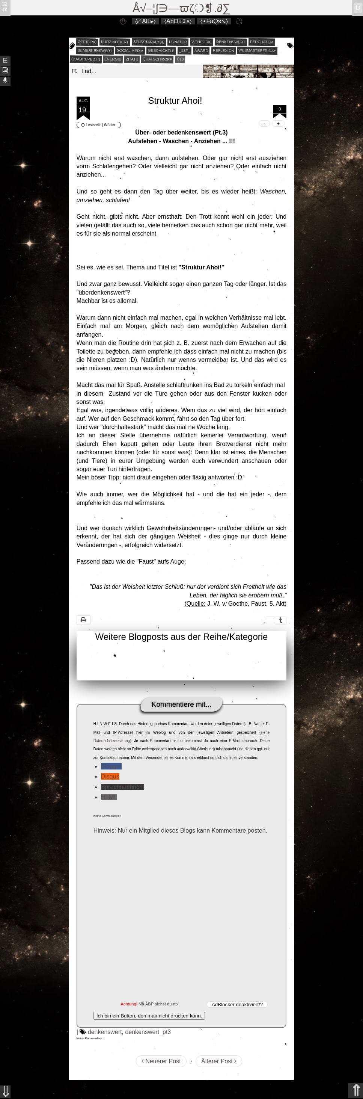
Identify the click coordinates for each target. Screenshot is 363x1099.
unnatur (178, 42)
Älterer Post (218, 1061)
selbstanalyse (148, 41)
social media (130, 50)
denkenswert (231, 41)
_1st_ (184, 50)
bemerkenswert (95, 50)
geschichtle (161, 50)
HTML (109, 797)
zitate (132, 59)
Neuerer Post (161, 1061)
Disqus (110, 776)
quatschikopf (157, 59)
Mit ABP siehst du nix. (159, 1004)
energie (112, 59)
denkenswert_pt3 (148, 1032)
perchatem (261, 41)
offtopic (87, 42)
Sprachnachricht (123, 787)
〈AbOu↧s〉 (177, 21)
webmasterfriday (257, 50)
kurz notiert (115, 41)
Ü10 (180, 59)
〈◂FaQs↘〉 (214, 21)
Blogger (111, 766)
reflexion (223, 50)
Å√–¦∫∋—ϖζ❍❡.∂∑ (181, 8)
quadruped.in (85, 59)
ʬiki (5, 6)
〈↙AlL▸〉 (145, 21)
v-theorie (201, 42)
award (201, 50)
